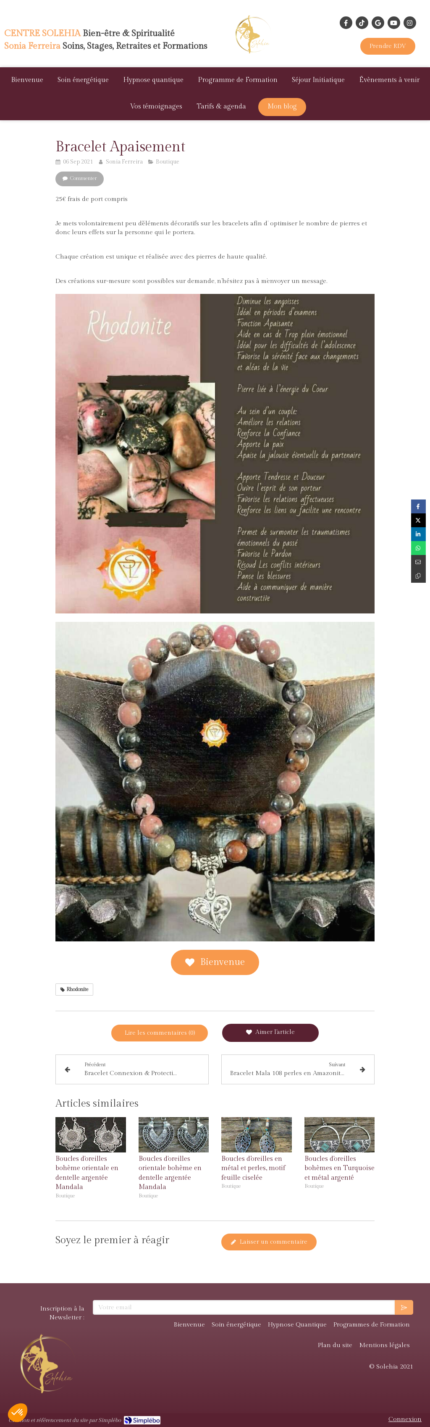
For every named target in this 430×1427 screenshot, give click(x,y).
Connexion (405, 1419)
